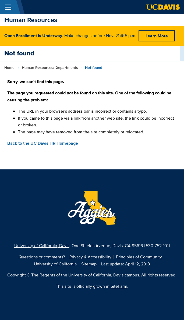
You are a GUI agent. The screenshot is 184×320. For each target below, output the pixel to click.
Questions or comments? (42, 257)
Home (9, 67)
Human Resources (30, 19)
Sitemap (89, 264)
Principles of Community (139, 257)
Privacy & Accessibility (90, 257)
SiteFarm (119, 286)
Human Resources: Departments (50, 67)
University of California (55, 264)
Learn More (157, 36)
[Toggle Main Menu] (8, 7)
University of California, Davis (41, 246)
